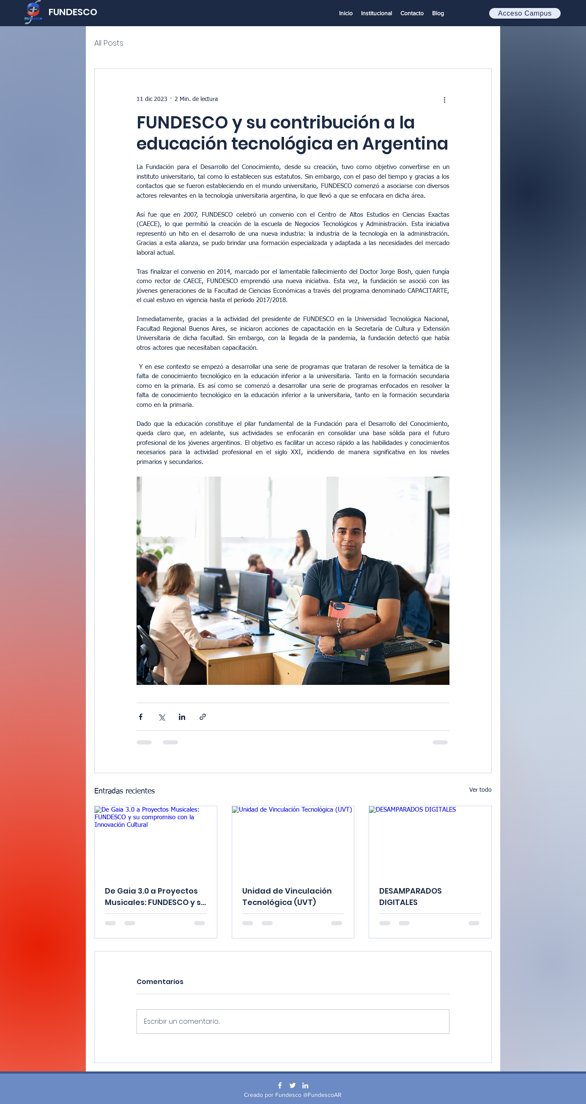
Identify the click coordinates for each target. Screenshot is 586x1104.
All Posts (108, 43)
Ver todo (480, 790)
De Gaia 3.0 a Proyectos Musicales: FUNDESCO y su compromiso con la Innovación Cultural (155, 897)
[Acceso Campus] (525, 13)
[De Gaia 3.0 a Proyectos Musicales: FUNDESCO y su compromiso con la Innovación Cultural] (156, 840)
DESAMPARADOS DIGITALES (410, 897)
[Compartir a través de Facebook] (141, 717)
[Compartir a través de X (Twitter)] (161, 717)
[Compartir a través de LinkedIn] (182, 717)
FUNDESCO (73, 12)
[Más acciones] (444, 99)
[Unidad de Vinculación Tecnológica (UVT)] (293, 840)
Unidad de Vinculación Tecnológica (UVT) (287, 897)
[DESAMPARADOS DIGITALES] (430, 840)
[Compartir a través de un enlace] (203, 717)
